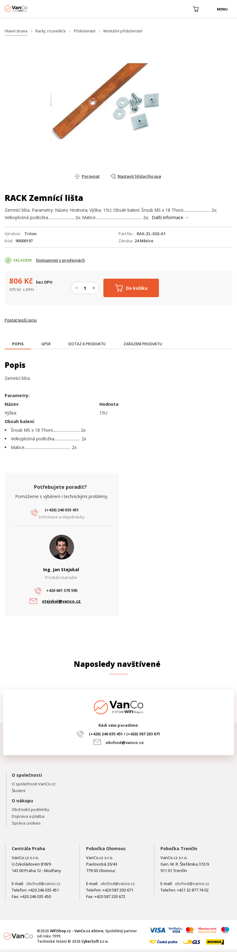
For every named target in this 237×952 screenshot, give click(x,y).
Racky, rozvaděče (50, 31)
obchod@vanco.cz (125, 742)
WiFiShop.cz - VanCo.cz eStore (28, 9)
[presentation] (18, 344)
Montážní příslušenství (122, 31)
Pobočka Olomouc (106, 848)
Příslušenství (84, 31)
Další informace (167, 217)
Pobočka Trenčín (178, 848)
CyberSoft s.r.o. (95, 941)
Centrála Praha (28, 848)
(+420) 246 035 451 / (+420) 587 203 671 (124, 734)
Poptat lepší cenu (21, 320)
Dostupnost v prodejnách (60, 260)
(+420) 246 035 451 (62, 510)
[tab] (18, 344)
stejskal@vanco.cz (61, 601)
